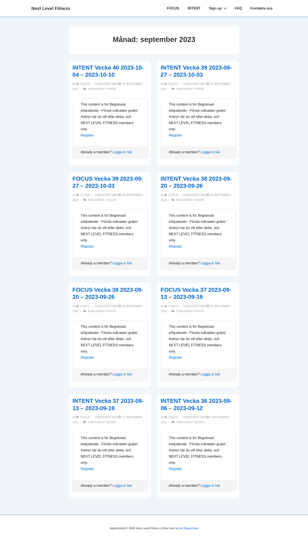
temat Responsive (187, 528)
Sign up (218, 8)
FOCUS (173, 8)
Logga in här (122, 152)
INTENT (194, 8)
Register (87, 135)
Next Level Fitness (50, 8)
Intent (111, 89)
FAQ (238, 8)
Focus (111, 200)
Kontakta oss (262, 8)
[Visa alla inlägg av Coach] (83, 83)
